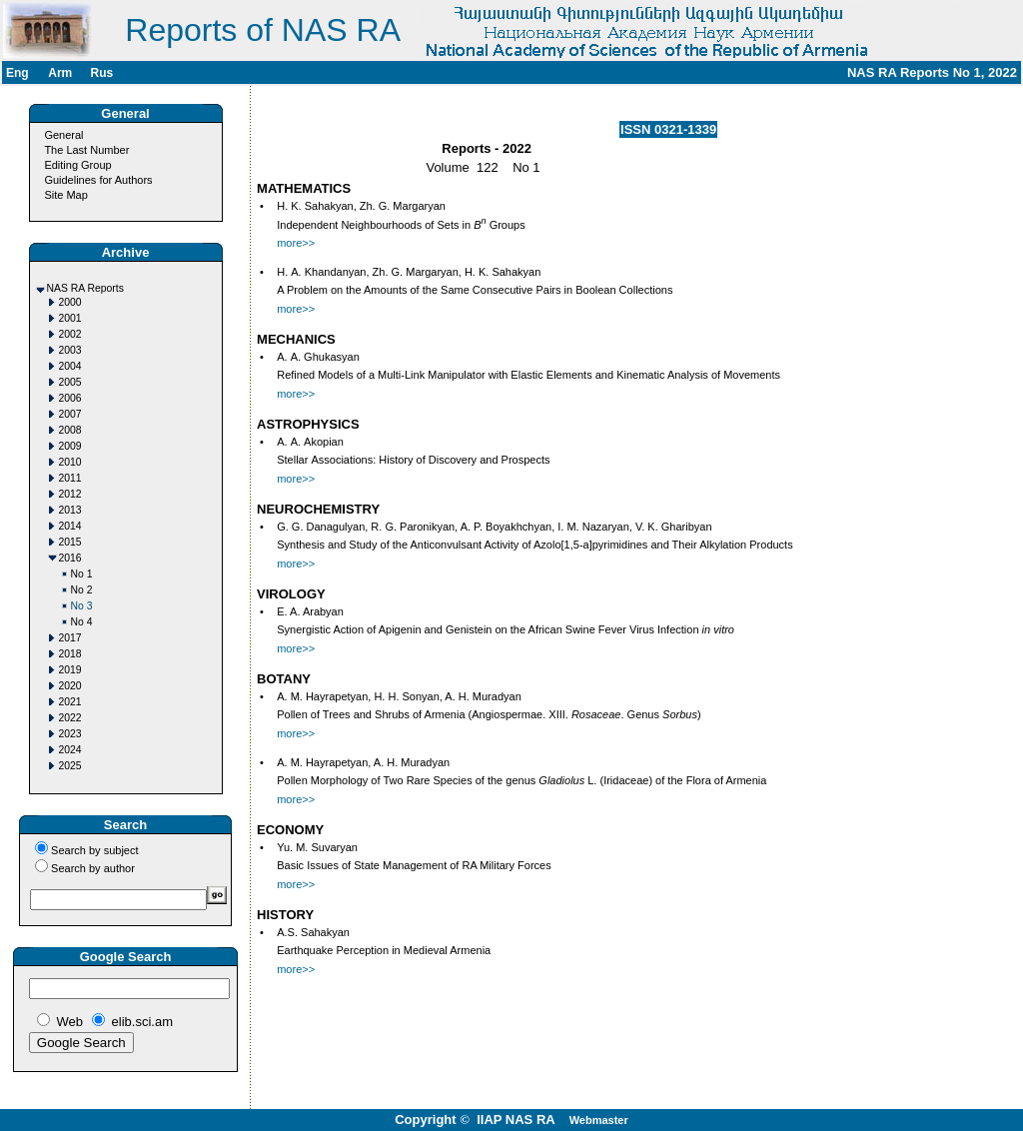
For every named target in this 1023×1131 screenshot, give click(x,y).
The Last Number (86, 150)
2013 (70, 510)
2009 (70, 446)
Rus (101, 73)
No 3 (82, 605)
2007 (70, 414)
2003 (70, 350)
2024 (70, 749)
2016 (70, 558)
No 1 (82, 573)
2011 (70, 478)
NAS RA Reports (85, 288)
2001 (70, 318)
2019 (70, 669)
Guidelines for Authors (98, 180)
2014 (70, 526)
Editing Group (77, 165)
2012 (70, 494)
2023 (70, 733)
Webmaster (598, 1120)
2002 (70, 334)
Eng (17, 73)
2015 (70, 542)
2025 (70, 765)
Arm (60, 73)
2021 (70, 701)
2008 (70, 430)
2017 (70, 637)
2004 (70, 366)
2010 (70, 462)
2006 (70, 398)
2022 (70, 717)
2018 (70, 653)
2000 (70, 302)
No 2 (82, 589)
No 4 (82, 621)
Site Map (65, 195)
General (63, 135)
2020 (70, 685)
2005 (70, 382)
